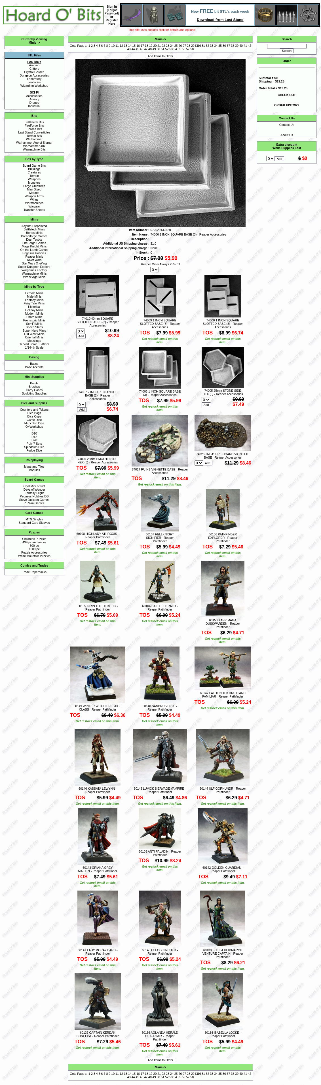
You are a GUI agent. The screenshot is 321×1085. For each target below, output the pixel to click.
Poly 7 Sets (34, 443)
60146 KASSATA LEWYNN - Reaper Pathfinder (98, 790)
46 (141, 49)
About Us (286, 135)
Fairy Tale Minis (34, 303)
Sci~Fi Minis (34, 323)
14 (130, 45)
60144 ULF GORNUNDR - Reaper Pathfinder (223, 790)
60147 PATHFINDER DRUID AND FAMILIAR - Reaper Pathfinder (223, 694)
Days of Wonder (34, 489)
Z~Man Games (34, 503)
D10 (34, 433)
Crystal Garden (34, 72)
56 (183, 49)
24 (172, 45)
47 (145, 49)
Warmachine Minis (34, 273)
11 (117, 45)
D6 (34, 430)
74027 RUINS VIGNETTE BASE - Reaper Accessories (160, 471)
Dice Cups (34, 416)
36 (224, 45)
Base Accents (34, 367)
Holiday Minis (34, 310)
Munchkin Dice (34, 423)
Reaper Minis (34, 256)
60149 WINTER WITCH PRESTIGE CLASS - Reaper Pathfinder (98, 707)
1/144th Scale (34, 347)
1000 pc (34, 549)
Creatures (34, 172)
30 (198, 45)
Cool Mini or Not (34, 486)
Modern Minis (34, 313)
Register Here (112, 21)
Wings (34, 199)
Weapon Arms (34, 196)
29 (193, 45)
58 (192, 49)
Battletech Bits (34, 122)
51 (162, 49)
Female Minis (34, 293)
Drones (34, 102)
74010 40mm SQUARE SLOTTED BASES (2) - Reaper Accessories (98, 322)
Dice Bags (34, 413)
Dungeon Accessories (34, 75)
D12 (34, 436)
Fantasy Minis (34, 300)
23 (167, 45)
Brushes (34, 386)
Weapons (34, 179)
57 (187, 49)
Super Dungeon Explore (34, 266)
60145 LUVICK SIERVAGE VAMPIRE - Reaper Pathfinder (160, 790)
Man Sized (34, 189)
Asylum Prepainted (34, 226)
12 (121, 45)
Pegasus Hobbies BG (34, 496)
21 (159, 45)
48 (150, 49)
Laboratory (34, 78)
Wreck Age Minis (34, 277)
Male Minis (34, 296)
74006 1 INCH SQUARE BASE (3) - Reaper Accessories (160, 393)
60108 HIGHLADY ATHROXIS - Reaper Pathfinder (98, 535)
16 (138, 45)
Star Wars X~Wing (34, 263)
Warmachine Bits (34, 149)
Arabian (34, 65)
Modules (34, 470)
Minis (32, 42)
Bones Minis (34, 232)
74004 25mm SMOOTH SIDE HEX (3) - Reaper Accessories (97, 460)
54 (175, 49)
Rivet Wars (34, 260)
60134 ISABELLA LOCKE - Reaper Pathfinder (223, 1034)
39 (236, 45)
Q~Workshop (34, 426)
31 (203, 45)
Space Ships (34, 327)
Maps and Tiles (34, 466)
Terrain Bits (34, 135)
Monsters (34, 182)
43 (129, 49)
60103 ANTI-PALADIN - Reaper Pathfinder (160, 853)
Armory (34, 99)
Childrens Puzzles (34, 539)
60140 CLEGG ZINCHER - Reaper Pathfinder (160, 951)
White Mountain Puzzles (34, 556)
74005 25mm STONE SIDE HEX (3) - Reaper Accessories (222, 392)
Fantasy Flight (34, 493)
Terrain (34, 175)
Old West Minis (34, 334)
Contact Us (286, 124)
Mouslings (34, 340)
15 (134, 45)
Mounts (34, 192)
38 (233, 45)
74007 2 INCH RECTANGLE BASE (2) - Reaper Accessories (98, 395)
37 (228, 45)
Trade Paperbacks (34, 572)
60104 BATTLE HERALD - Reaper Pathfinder (160, 607)
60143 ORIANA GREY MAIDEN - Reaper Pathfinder (97, 869)
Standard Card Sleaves (34, 522)
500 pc (34, 545)
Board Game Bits (34, 165)
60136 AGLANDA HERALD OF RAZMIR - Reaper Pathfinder (160, 1036)
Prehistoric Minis (34, 320)
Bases (34, 363)
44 (133, 49)
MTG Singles (34, 519)
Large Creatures (34, 186)
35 (220, 45)
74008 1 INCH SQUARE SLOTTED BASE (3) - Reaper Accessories (223, 324)
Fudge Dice (34, 450)
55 (179, 49)
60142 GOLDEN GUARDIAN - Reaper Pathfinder (222, 869)
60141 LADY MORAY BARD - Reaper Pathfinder (97, 951)
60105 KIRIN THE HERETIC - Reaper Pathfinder (98, 607)
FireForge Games (34, 243)
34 (215, 45)
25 (176, 45)
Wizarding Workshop (34, 85)
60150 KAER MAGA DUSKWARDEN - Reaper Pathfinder (223, 623)
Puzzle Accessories (34, 552)
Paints (34, 383)
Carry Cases (34, 390)
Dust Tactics (34, 239)
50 (158, 49)
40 (241, 45)
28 (188, 45)
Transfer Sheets (34, 209)
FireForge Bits (34, 125)
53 (171, 49)
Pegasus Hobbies (34, 253)
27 (184, 45)
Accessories (34, 96)
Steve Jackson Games (34, 499)
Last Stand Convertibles (34, 132)
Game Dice (34, 419)
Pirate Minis (34, 317)
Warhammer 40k (34, 146)
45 (137, 49)
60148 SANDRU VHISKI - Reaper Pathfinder (160, 707)
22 (163, 45)
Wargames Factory (34, 270)
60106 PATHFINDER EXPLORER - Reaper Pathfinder (222, 538)
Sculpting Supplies (34, 393)
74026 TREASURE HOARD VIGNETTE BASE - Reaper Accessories (222, 455)
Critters (34, 68)
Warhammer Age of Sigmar (34, 142)
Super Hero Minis (34, 330)
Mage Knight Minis (34, 246)
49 (154, 49)
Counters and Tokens (34, 409)
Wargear (34, 206)
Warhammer (34, 139)
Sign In (112, 6)
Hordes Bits (34, 129)
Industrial (34, 106)
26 (180, 45)
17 (142, 45)
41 (245, 45)
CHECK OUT (287, 95)
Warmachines (34, 203)
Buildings (34, 169)
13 (125, 45)
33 (211, 45)
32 (207, 45)
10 (113, 45)
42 (249, 45)
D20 (34, 440)
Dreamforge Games (34, 236)
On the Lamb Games (34, 249)
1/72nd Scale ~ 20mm (34, 344)
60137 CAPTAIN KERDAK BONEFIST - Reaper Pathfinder (98, 1034)
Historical (34, 306)
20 (155, 45)
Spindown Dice (34, 447)
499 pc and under (34, 542)
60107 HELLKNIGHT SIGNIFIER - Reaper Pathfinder (160, 538)
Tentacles (34, 82)
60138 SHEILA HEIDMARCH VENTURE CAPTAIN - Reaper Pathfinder (222, 953)
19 (151, 45)
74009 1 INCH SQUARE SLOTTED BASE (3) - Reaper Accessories (160, 324)
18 (146, 45)
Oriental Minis (34, 337)
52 (166, 49)
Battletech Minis (34, 229)
